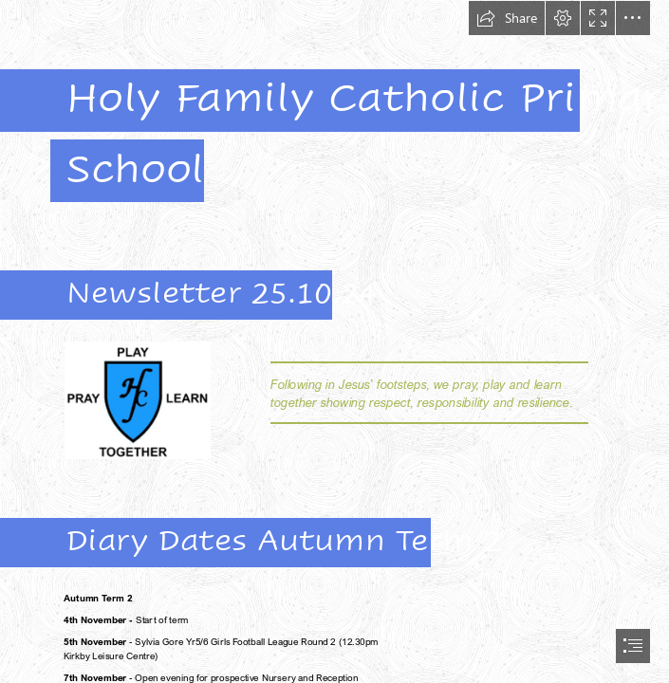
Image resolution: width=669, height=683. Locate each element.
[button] (507, 18)
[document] (334, 341)
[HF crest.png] (137, 399)
